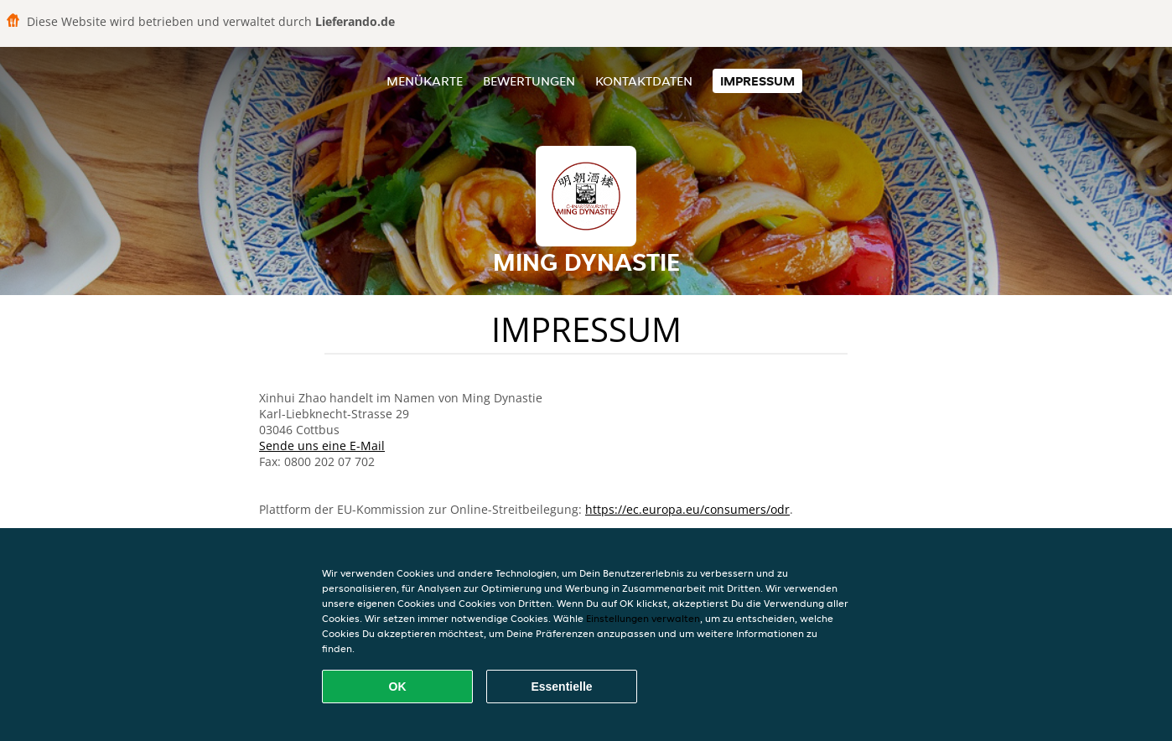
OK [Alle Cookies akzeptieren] (398, 686)
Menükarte (424, 81)
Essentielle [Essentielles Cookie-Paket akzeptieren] (561, 686)
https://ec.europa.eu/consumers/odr (687, 509)
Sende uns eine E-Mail (322, 445)
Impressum (757, 81)
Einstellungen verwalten (643, 618)
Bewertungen (529, 81)
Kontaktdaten (643, 81)
